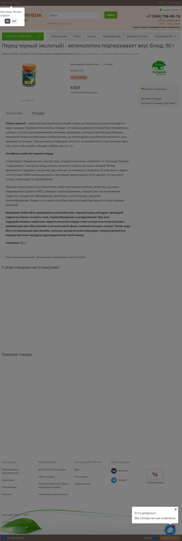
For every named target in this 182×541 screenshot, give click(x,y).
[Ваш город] (175, 509)
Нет (14, 21)
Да (7, 21)
